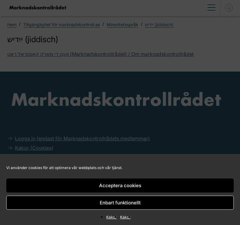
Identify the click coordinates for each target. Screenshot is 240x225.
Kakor (111, 217)
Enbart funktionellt (120, 203)
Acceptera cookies (120, 185)
